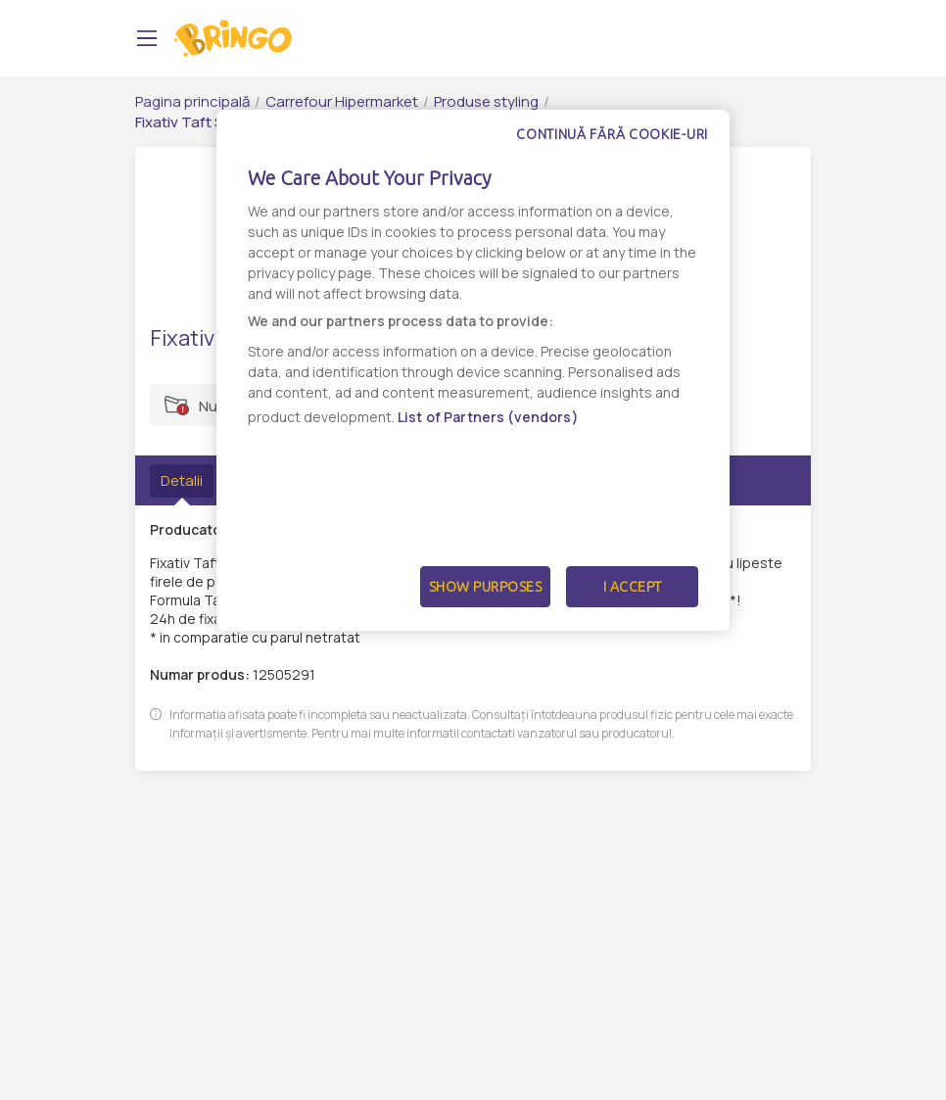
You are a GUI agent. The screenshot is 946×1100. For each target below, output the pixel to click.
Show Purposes (486, 587)
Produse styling (486, 101)
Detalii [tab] (182, 480)
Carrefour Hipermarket (341, 101)
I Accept (632, 587)
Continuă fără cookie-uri (612, 134)
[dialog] (473, 370)
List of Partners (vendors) (488, 416)
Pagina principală (192, 101)
